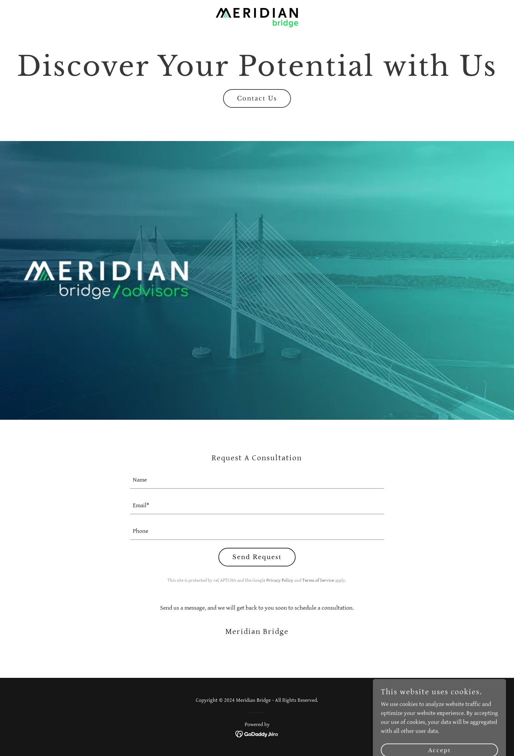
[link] (257, 17)
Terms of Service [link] (318, 580)
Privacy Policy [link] (279, 580)
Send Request (257, 557)
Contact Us (257, 98)
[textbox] (257, 480)
